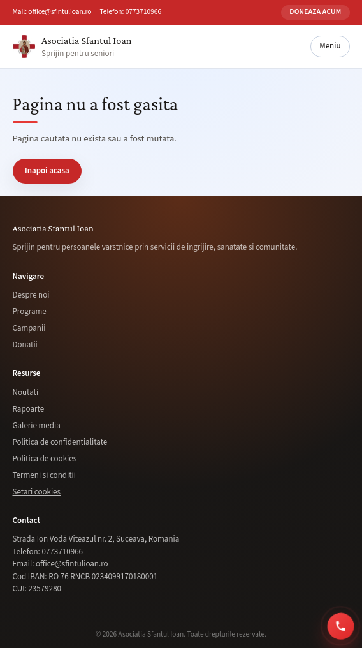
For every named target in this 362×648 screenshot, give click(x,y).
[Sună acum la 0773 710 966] (341, 625)
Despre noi (31, 295)
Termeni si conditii (44, 475)
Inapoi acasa (47, 170)
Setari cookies (37, 492)
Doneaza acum (315, 11)
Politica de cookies (45, 458)
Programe (30, 311)
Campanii (29, 328)
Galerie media (37, 425)
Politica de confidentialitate (60, 442)
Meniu (329, 46)
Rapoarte (29, 409)
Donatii (25, 344)
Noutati (26, 392)
